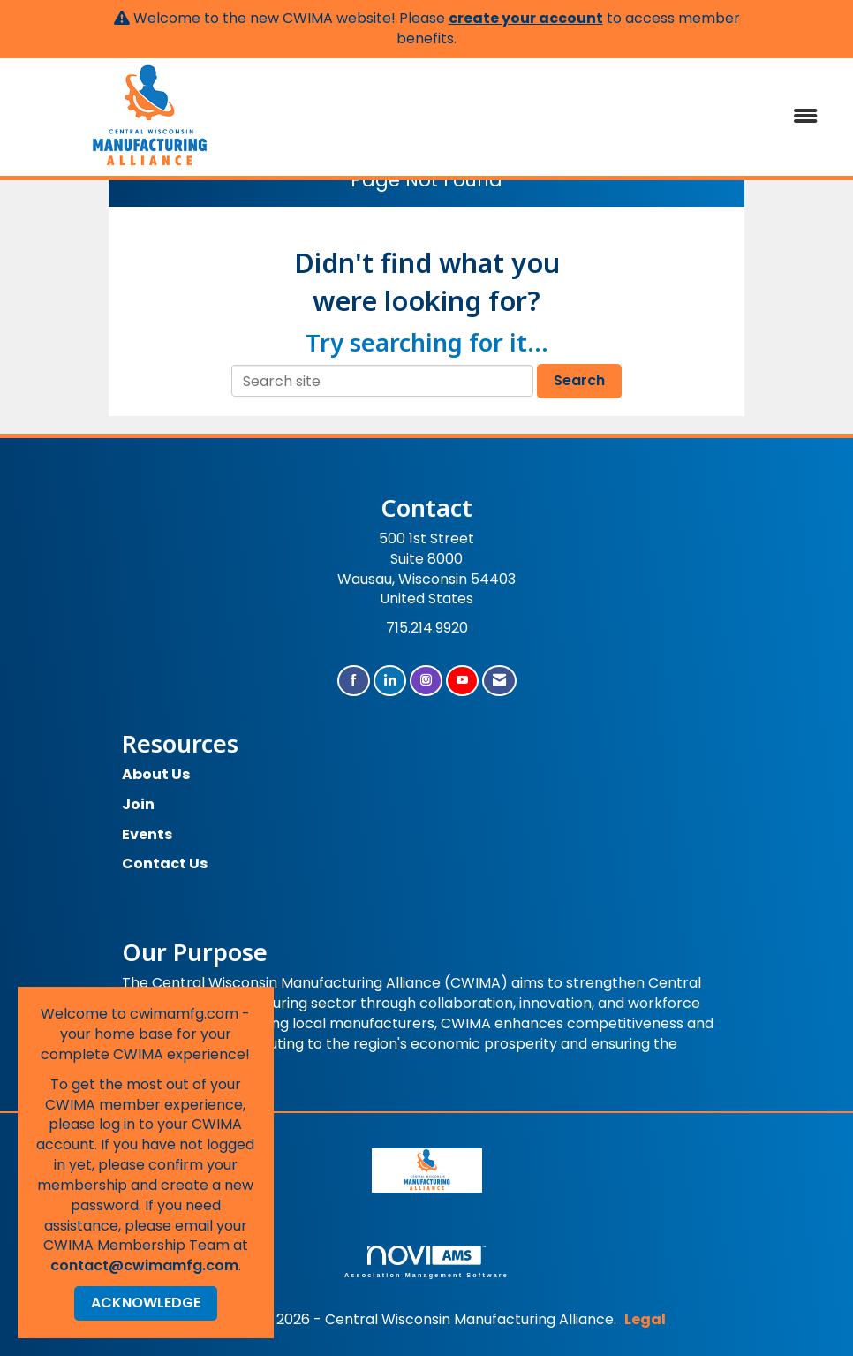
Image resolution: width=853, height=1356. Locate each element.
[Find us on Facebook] (353, 680)
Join (138, 804)
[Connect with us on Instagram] (426, 680)
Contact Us (165, 863)
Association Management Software (426, 1262)
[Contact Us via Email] (499, 680)
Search (579, 380)
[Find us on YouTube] (462, 680)
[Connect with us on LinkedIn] (390, 680)
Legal (645, 1319)
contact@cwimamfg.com (144, 1265)
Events (147, 834)
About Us (156, 774)
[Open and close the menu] (561, 117)
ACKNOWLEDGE (145, 1302)
